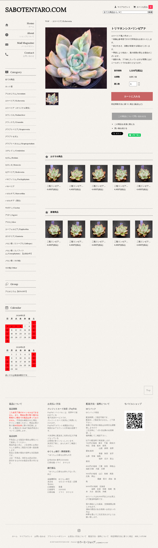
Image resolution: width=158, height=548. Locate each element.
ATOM (143, 536)
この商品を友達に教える (124, 124)
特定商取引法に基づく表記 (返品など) (126, 104)
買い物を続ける (120, 128)
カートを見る (145, 7)
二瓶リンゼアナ (56, 186)
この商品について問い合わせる (132, 116)
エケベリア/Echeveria (62, 21)
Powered (89, 542)
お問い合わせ (39, 536)
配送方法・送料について (98, 536)
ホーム (15, 536)
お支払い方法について (77, 536)
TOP (47, 21)
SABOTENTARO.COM (35, 10)
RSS (136, 536)
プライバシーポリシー (56, 536)
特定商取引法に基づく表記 (122, 536)
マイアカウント (123, 7)
